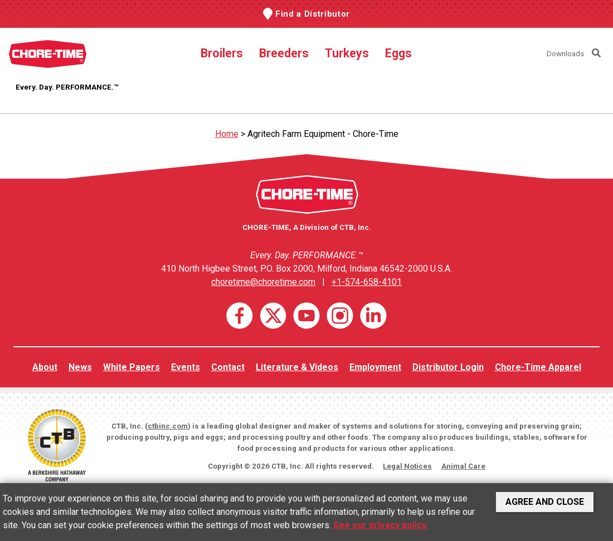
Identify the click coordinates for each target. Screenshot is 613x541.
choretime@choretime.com (263, 282)
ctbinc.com (168, 426)
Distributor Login (448, 367)
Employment (375, 367)
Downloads (565, 54)
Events (185, 367)
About (44, 367)
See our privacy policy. (380, 525)
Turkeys (347, 53)
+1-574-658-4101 (367, 282)
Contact (228, 367)
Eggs (398, 53)
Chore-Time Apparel (538, 367)
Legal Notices (407, 466)
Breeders (284, 53)
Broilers (222, 53)
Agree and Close (544, 501)
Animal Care (463, 466)
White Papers (131, 367)
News (80, 367)
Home (227, 134)
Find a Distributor (312, 14)
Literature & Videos (297, 367)
